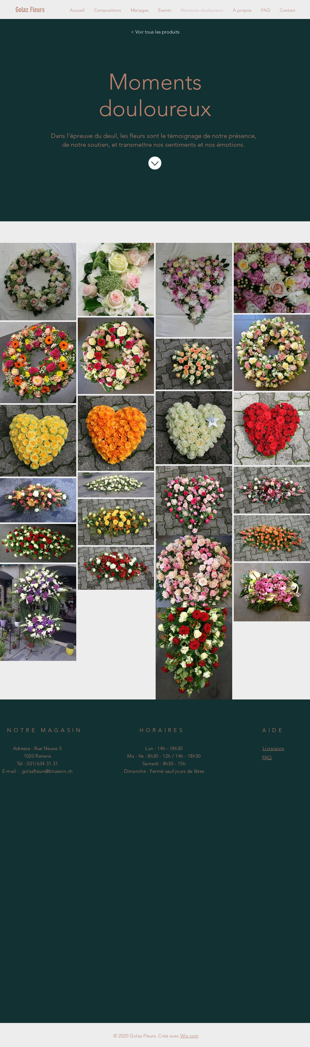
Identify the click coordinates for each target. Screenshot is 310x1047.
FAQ (267, 757)
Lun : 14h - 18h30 (164, 748)
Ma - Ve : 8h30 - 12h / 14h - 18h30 (164, 756)
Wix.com (189, 1036)
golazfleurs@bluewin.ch (47, 771)
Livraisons (273, 748)
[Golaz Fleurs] (37, 10)
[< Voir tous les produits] (155, 31)
